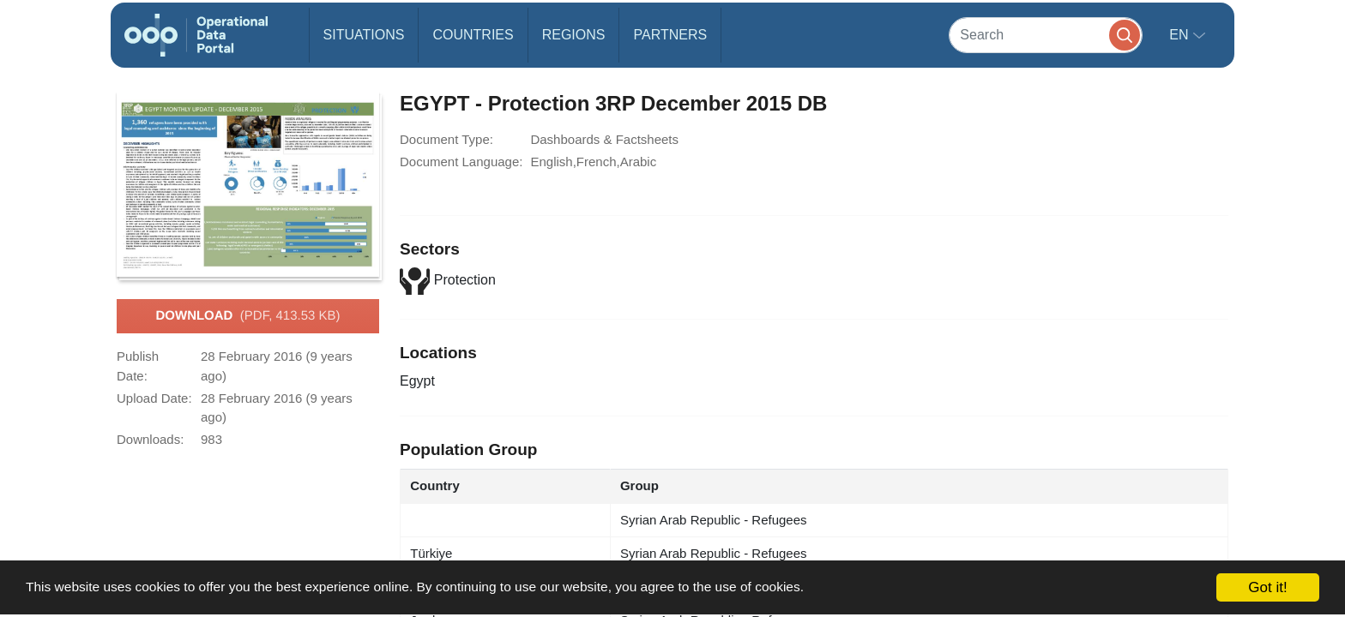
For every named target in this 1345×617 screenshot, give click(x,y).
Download (247, 316)
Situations (364, 34)
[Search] (1046, 34)
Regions (574, 34)
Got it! (1267, 587)
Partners (670, 34)
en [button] (1180, 34)
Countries (472, 34)
